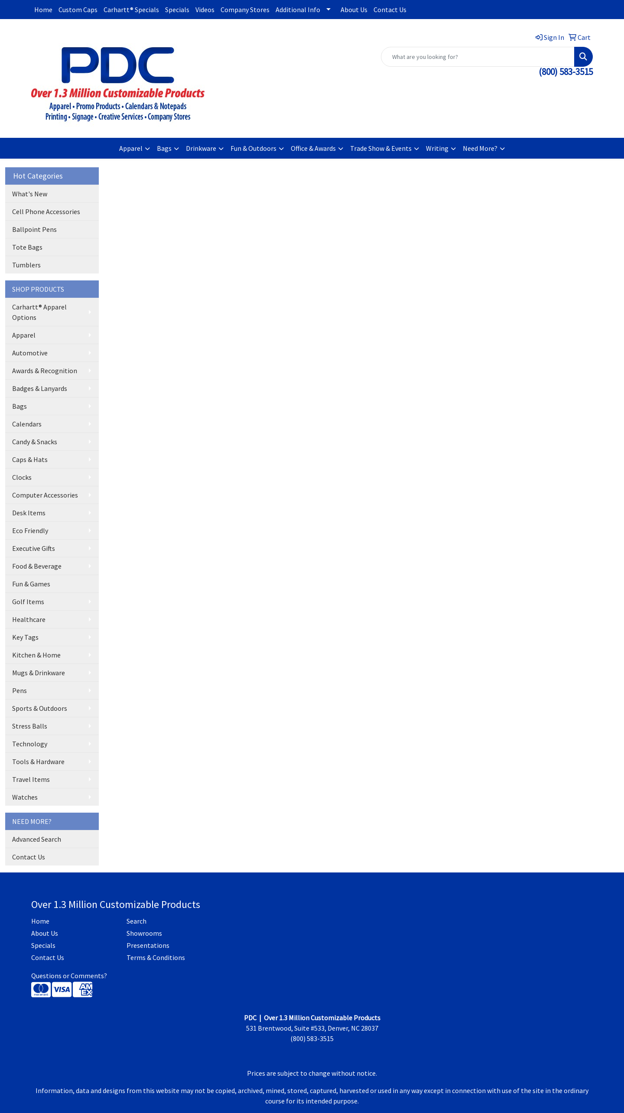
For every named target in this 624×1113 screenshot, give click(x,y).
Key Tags (25, 637)
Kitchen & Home (36, 655)
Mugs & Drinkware (38, 672)
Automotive (30, 352)
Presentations (148, 945)
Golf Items (28, 601)
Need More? (480, 148)
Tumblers (26, 264)
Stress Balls (29, 726)
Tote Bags (27, 247)
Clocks (22, 477)
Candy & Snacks (34, 441)
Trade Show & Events (381, 148)
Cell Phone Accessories (46, 211)
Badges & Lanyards (39, 388)
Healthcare (29, 619)
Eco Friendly (30, 530)
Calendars (27, 424)
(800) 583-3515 (566, 72)
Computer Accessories (45, 495)
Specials (177, 9)
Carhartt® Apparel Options (39, 312)
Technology (29, 743)
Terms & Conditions (156, 957)
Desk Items (29, 512)
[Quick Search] (478, 57)
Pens (19, 690)
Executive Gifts (33, 548)
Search (136, 921)
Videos (204, 9)
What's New (29, 193)
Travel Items (31, 779)
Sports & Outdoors (39, 708)
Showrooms (144, 933)
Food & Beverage (37, 566)
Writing (437, 148)
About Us (354, 9)
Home (43, 9)
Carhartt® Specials (131, 9)
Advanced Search (36, 839)
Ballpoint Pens (34, 229)
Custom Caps (78, 9)
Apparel (131, 148)
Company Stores (245, 9)
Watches (25, 797)
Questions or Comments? (69, 975)
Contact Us (390, 9)
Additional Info (298, 9)
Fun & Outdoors (253, 148)
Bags (164, 148)
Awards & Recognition (44, 370)
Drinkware (201, 148)
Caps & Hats (30, 459)
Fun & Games (31, 583)
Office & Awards (313, 148)
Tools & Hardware (38, 761)
